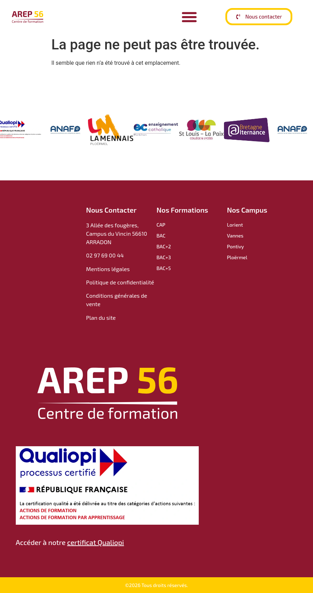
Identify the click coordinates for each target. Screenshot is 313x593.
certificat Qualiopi (95, 542)
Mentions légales (108, 269)
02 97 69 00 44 (105, 255)
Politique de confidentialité (121, 282)
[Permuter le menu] (189, 17)
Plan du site (101, 317)
